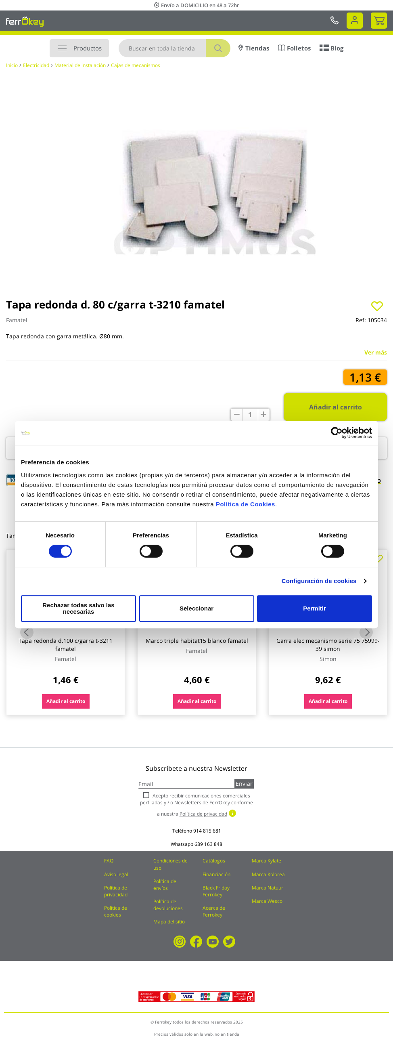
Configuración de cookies (319, 584)
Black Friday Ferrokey (216, 891)
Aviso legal (116, 874)
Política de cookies (115, 911)
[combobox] (174, 48)
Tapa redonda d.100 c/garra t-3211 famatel (66, 644)
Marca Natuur (267, 887)
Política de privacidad (116, 891)
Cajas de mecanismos (135, 65)
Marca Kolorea (268, 874)
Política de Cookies (245, 507)
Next (366, 632)
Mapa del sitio (169, 921)
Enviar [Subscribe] (244, 783)
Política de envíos (164, 885)
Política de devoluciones (168, 905)
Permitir (314, 608)
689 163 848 (208, 844)
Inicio (12, 65)
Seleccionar (195, 608)
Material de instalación (80, 65)
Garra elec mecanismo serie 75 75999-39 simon (328, 644)
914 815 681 (207, 830)
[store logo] (25, 21)
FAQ (108, 860)
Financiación (216, 874)
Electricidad (36, 65)
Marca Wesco (267, 901)
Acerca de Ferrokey (214, 911)
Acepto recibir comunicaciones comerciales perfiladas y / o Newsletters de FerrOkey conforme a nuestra (196, 804)
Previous (26, 632)
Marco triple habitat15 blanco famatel (197, 640)
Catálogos (214, 860)
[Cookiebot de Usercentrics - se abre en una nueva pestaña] (336, 436)
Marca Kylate (266, 860)
